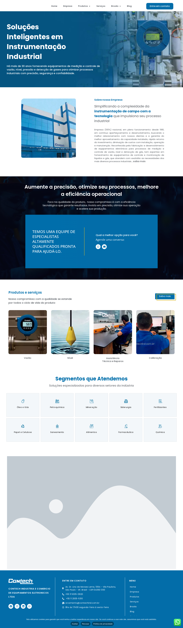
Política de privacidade (103, 624)
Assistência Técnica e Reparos (112, 361)
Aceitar (75, 624)
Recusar (85, 624)
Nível (70, 359)
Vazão (27, 359)
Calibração (155, 359)
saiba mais (139, 162)
